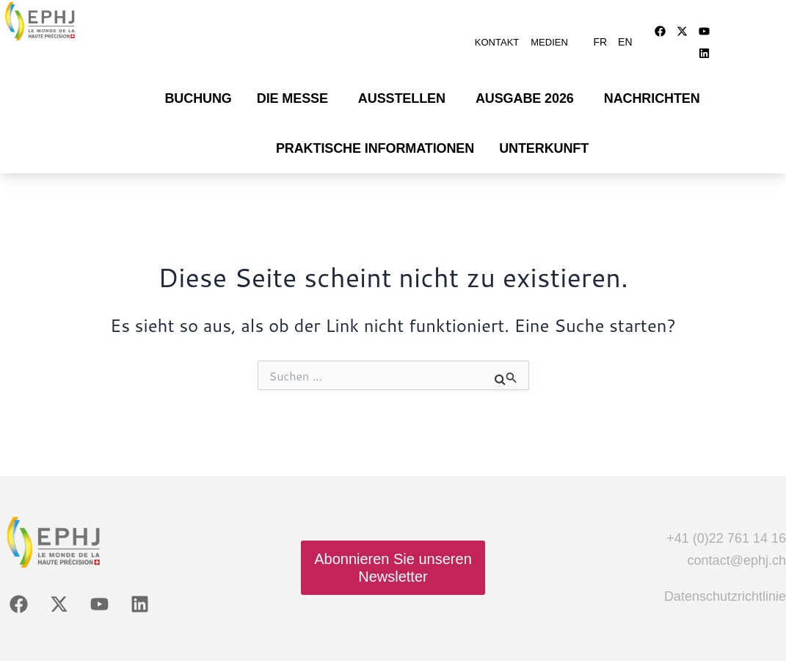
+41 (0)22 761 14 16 (726, 520)
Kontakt (497, 34)
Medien (549, 34)
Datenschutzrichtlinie (725, 578)
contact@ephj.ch (737, 542)
